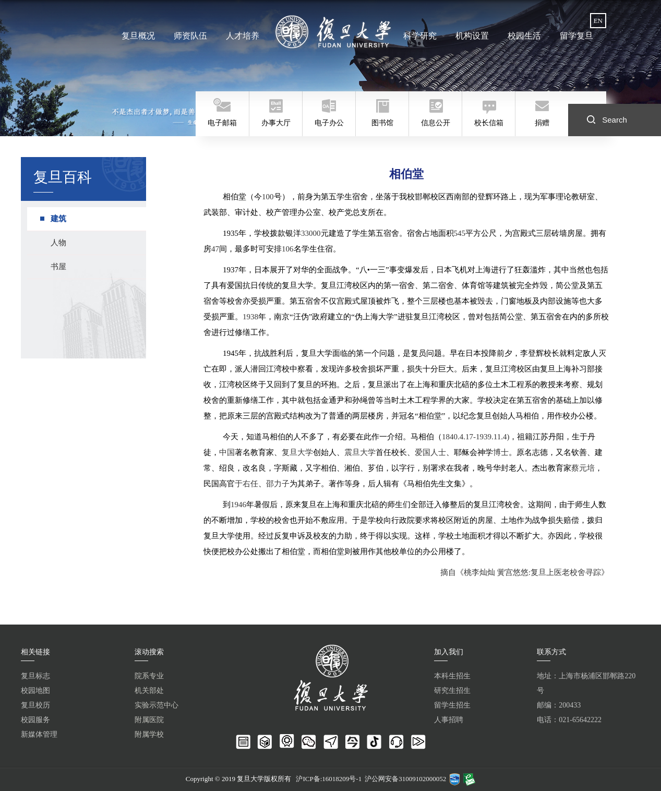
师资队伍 (190, 35)
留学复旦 (576, 35)
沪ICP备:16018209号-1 (329, 779)
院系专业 (149, 676)
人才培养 (242, 35)
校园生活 (524, 35)
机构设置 (472, 35)
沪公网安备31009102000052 (405, 779)
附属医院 (149, 720)
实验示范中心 (156, 705)
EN (598, 21)
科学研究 (420, 35)
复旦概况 (138, 35)
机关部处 (149, 690)
